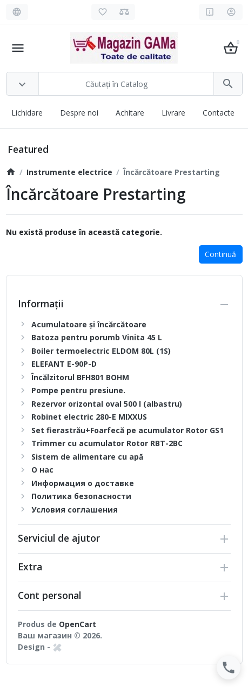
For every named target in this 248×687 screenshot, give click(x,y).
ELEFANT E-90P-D (64, 364)
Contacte (218, 112)
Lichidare (27, 112)
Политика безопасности (81, 496)
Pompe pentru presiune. (78, 390)
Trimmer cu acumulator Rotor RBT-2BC (107, 443)
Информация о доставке (82, 483)
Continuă (220, 254)
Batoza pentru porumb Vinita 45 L (96, 337)
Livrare (173, 112)
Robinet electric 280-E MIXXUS (89, 417)
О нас (42, 469)
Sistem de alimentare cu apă (87, 457)
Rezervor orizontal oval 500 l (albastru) (106, 404)
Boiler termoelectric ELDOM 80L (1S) (101, 351)
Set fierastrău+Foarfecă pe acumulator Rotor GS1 (127, 430)
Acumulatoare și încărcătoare (88, 324)
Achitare (130, 112)
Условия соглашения (74, 509)
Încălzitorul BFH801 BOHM (80, 377)
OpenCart (77, 624)
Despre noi (79, 112)
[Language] (17, 12)
